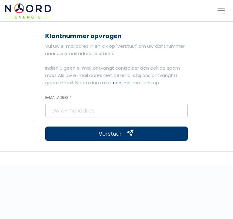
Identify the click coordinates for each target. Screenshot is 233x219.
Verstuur (116, 133)
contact (122, 82)
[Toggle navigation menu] (221, 10)
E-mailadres (58, 97)
